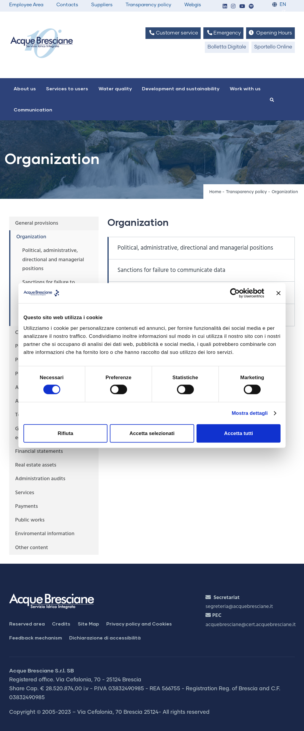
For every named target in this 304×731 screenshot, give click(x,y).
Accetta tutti (238, 433)
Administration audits (40, 479)
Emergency (223, 33)
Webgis (192, 4)
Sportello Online (273, 47)
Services (24, 493)
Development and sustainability (180, 88)
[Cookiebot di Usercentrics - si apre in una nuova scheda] (238, 293)
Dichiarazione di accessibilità (105, 637)
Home (215, 192)
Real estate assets (35, 465)
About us (25, 88)
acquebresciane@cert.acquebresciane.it (250, 624)
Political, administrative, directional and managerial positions (195, 248)
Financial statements (39, 451)
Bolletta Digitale (227, 47)
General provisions (36, 223)
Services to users (67, 88)
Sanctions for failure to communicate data (171, 270)
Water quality (115, 88)
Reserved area (27, 623)
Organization (31, 237)
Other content (31, 547)
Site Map (88, 623)
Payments (26, 506)
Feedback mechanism (35, 637)
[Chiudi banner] (278, 293)
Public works (30, 520)
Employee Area (26, 4)
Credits (61, 623)
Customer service (173, 33)
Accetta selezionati (152, 433)
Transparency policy (148, 4)
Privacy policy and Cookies (139, 623)
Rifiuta (65, 433)
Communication (33, 109)
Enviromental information (45, 534)
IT (284, 12)
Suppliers (102, 4)
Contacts (67, 4)
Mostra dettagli (249, 413)
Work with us (245, 88)
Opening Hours (270, 33)
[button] (224, 6)
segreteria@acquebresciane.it (239, 606)
